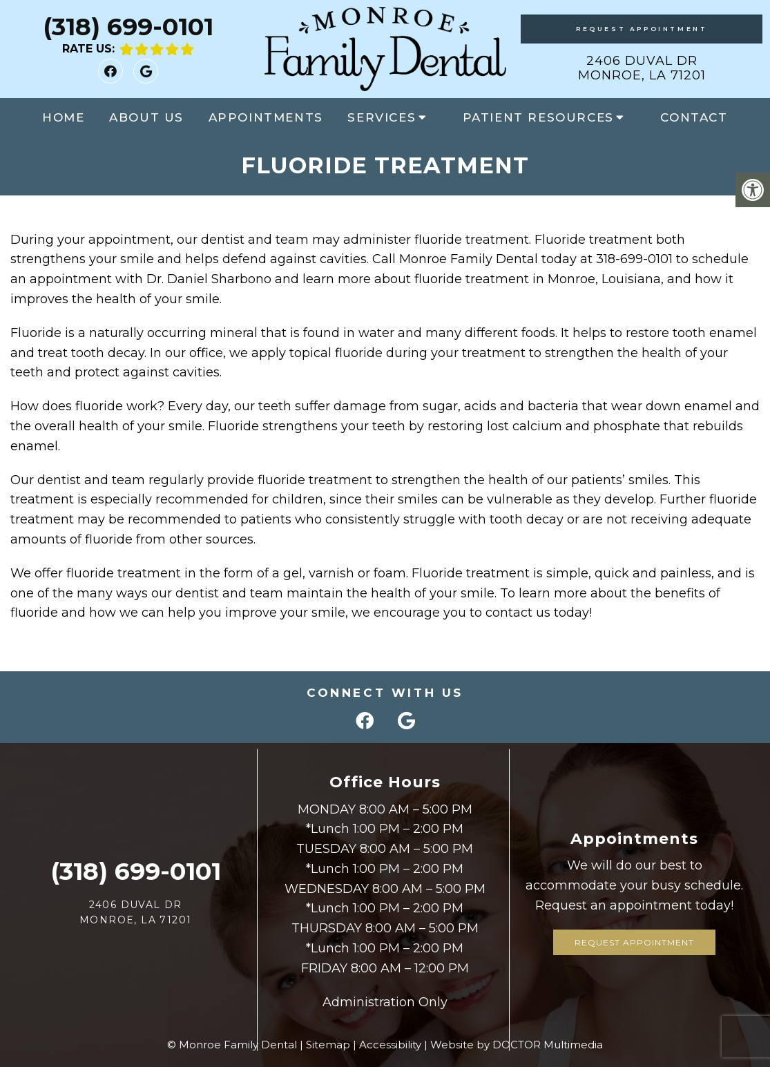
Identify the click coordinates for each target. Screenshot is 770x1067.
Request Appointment (641, 28)
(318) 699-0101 (128, 26)
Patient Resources (538, 117)
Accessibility (390, 1044)
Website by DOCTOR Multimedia (516, 1044)
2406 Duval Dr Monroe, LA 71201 (642, 68)
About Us (146, 117)
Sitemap (328, 1044)
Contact (693, 117)
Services (381, 117)
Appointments (266, 117)
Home (63, 117)
